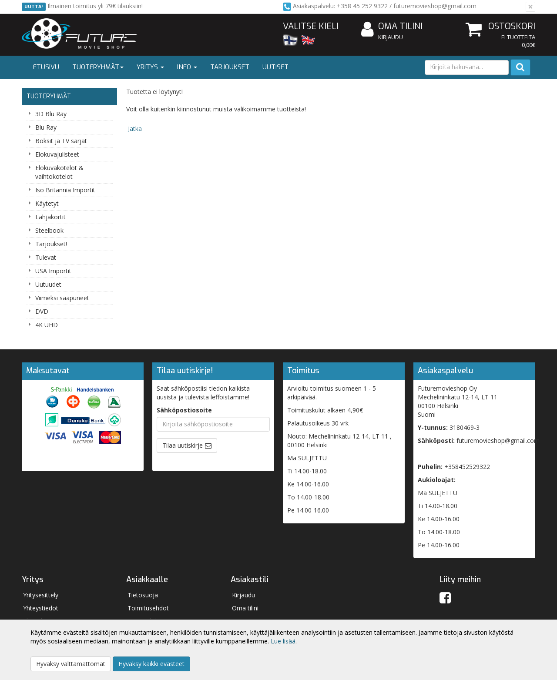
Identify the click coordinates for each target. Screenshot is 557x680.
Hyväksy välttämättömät (70, 664)
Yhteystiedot (40, 608)
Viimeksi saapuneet (62, 298)
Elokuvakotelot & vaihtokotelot (59, 172)
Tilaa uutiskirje (182, 445)
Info (187, 67)
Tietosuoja (143, 595)
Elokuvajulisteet (57, 154)
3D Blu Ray (51, 114)
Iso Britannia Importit (65, 190)
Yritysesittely (40, 595)
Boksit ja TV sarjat (61, 141)
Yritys (150, 67)
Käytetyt (47, 203)
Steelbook (49, 230)
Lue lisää (283, 641)
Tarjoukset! (51, 244)
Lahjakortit (50, 217)
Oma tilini (392, 26)
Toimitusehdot (148, 608)
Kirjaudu (390, 37)
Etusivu (46, 67)
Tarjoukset (229, 67)
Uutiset (275, 67)
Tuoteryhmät (98, 67)
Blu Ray (46, 127)
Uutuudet (48, 284)
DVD (41, 311)
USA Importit (53, 271)
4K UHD (46, 325)
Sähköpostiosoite (184, 410)
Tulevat (45, 257)
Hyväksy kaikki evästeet (151, 664)
